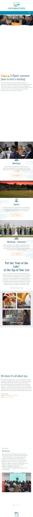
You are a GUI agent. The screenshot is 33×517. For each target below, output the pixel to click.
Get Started (16, 175)
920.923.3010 (15, 395)
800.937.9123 (8, 395)
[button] (30, 449)
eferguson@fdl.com (9, 397)
